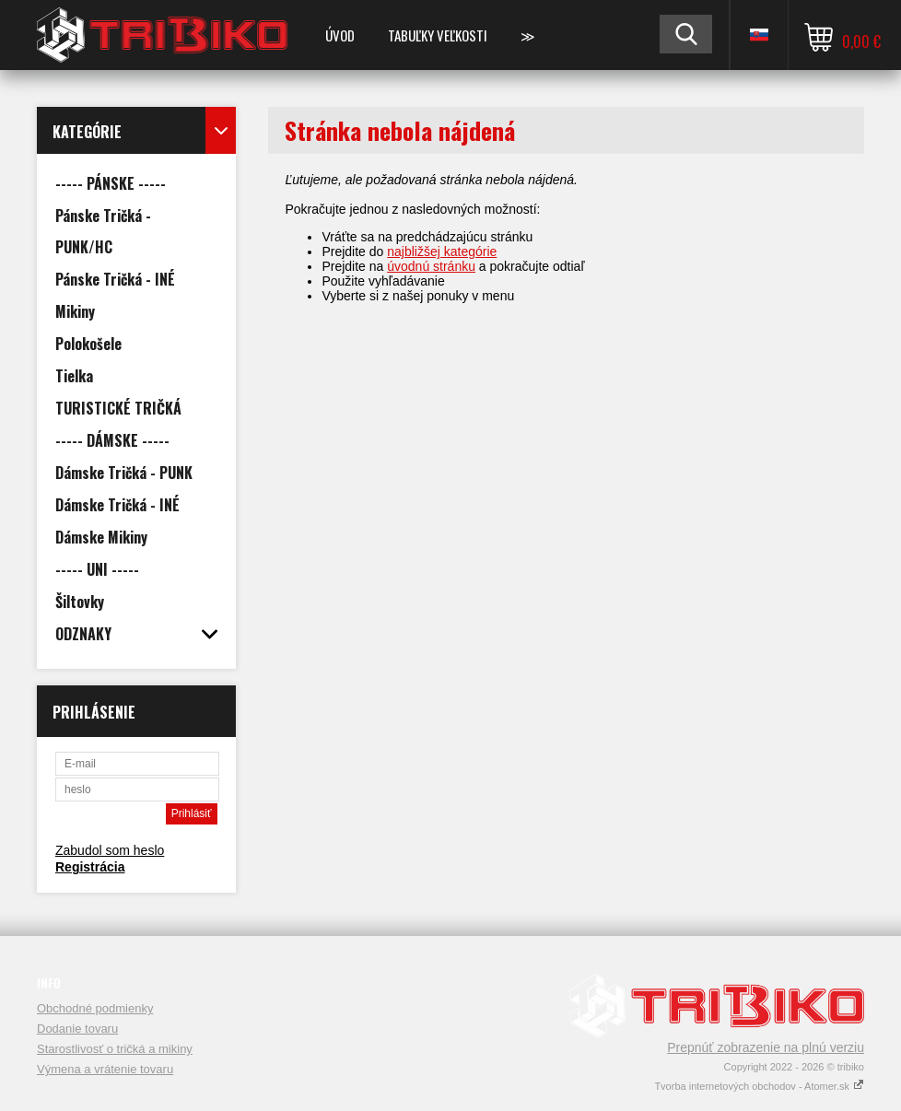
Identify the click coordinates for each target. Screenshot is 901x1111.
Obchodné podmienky (95, 1008)
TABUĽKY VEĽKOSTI (437, 35)
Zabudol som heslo (109, 850)
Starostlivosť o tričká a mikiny (115, 1049)
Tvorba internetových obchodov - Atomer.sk (759, 1086)
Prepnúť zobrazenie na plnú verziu (765, 1047)
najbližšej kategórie (442, 251)
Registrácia (89, 867)
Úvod (340, 35)
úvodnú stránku (431, 266)
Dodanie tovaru (77, 1028)
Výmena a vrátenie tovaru (105, 1069)
